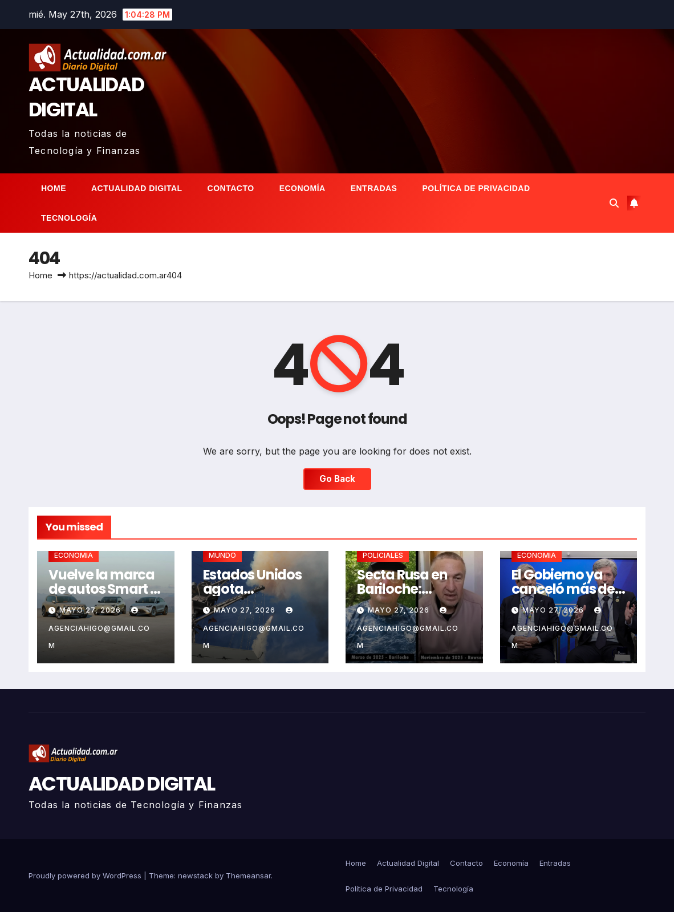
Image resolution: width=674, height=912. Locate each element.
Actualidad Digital (136, 188)
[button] (614, 203)
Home (53, 188)
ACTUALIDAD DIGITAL (86, 97)
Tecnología (69, 217)
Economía (302, 188)
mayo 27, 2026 (91, 610)
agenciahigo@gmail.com (99, 628)
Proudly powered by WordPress (86, 875)
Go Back (337, 478)
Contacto (231, 188)
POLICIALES (383, 555)
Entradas (374, 188)
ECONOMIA (73, 555)
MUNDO (222, 555)
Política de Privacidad (476, 188)
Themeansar (248, 875)
